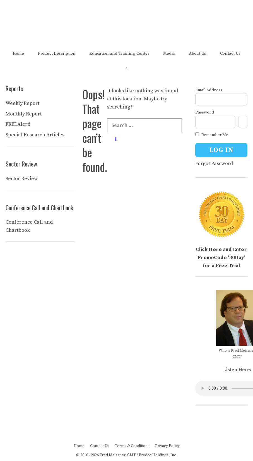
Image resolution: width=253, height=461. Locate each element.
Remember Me (211, 134)
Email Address (208, 90)
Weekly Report (22, 103)
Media (169, 53)
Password (204, 112)
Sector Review (22, 178)
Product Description (57, 53)
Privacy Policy (167, 445)
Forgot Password (214, 163)
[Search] (116, 139)
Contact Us (230, 53)
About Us (197, 53)
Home (18, 53)
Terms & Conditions (132, 445)
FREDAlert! (18, 124)
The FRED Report (126, 16)
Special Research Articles (35, 135)
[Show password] (242, 122)
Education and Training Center (119, 53)
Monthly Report (24, 114)
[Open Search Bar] (126, 68)
